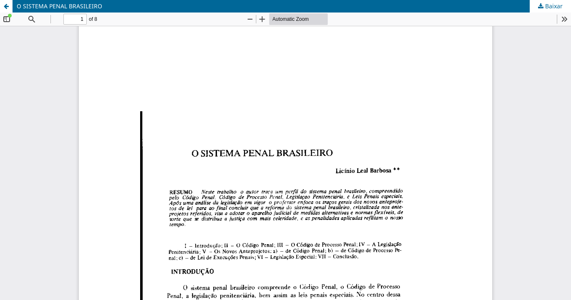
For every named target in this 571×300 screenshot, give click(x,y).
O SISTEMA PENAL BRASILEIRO (59, 6)
